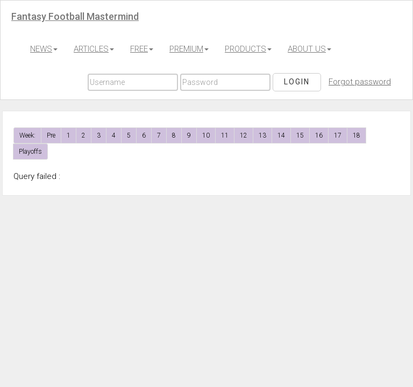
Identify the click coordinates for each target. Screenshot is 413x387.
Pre (51, 135)
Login (297, 81)
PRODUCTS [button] (248, 49)
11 (225, 135)
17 (337, 135)
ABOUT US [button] (309, 49)
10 (206, 135)
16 (319, 135)
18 (356, 135)
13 (262, 135)
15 (300, 135)
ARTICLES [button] (94, 49)
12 (243, 135)
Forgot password (360, 82)
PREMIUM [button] (189, 49)
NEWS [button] (44, 49)
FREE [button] (141, 49)
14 (281, 135)
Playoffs (30, 151)
